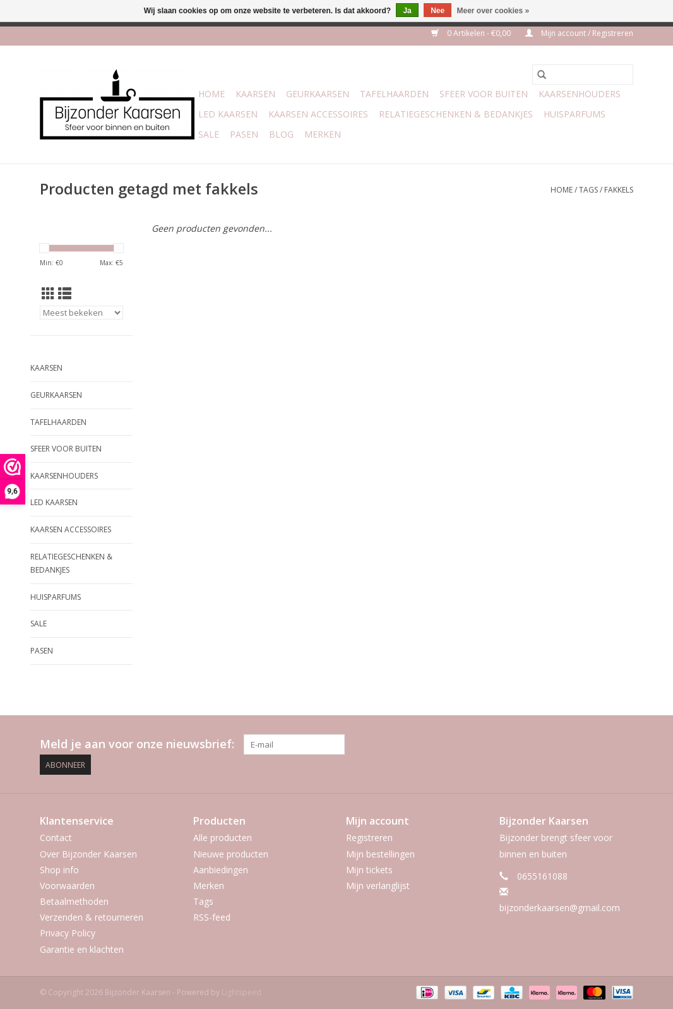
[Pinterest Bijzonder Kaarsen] (600, 744)
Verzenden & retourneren (91, 917)
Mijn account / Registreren (579, 33)
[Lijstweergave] (64, 293)
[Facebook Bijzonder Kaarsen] (578, 744)
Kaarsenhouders (580, 94)
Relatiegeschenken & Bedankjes (456, 114)
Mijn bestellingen (380, 854)
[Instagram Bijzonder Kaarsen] (623, 744)
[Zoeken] (582, 74)
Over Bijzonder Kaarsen (88, 854)
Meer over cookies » (493, 10)
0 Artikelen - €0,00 (472, 33)
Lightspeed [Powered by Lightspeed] (241, 992)
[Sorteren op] (81, 312)
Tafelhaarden (394, 94)
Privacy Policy (67, 933)
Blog (281, 134)
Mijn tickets (369, 870)
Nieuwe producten (230, 854)
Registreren (369, 838)
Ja (407, 10)
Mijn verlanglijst (378, 886)
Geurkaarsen (317, 94)
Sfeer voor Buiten (483, 94)
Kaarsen (255, 94)
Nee (437, 10)
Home (211, 94)
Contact (56, 838)
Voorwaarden (67, 886)
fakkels (618, 189)
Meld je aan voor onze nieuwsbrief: (137, 744)
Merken (322, 134)
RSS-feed (211, 917)
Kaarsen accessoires (318, 114)
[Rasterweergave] (48, 293)
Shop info (59, 870)
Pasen (244, 134)
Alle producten (222, 838)
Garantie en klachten (82, 949)
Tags (588, 189)
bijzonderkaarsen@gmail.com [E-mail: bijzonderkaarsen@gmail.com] (559, 908)
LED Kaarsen (228, 114)
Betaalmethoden (74, 901)
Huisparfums (574, 114)
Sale (208, 134)
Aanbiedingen (220, 870)
